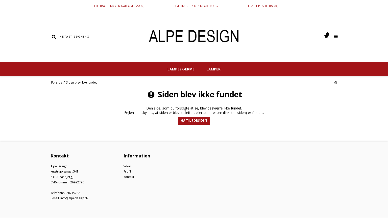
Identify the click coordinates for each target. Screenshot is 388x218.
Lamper (213, 69)
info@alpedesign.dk (74, 198)
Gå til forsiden (194, 120)
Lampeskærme (181, 69)
